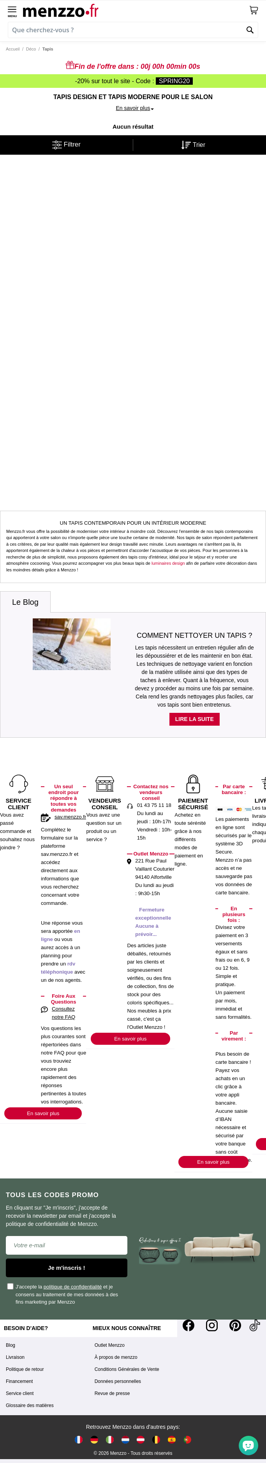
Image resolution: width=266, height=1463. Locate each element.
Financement (19, 1381)
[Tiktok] (255, 1325)
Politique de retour (25, 1369)
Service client (19, 1393)
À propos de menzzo (116, 1357)
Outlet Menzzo (110, 1345)
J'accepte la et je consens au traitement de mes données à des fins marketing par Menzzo (63, 1294)
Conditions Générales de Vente (127, 1369)
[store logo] (136, 10)
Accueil (12, 49)
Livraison (15, 1357)
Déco (31, 49)
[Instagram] (212, 1325)
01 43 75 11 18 (154, 805)
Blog (10, 1345)
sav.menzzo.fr (70, 817)
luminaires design (168, 563)
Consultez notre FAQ (63, 1013)
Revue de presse (112, 1393)
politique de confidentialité (73, 1287)
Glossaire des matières (30, 1405)
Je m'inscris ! (66, 1267)
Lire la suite (194, 719)
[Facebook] (188, 1325)
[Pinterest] (235, 1325)
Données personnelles (118, 1381)
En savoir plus (43, 1113)
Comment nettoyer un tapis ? (194, 635)
